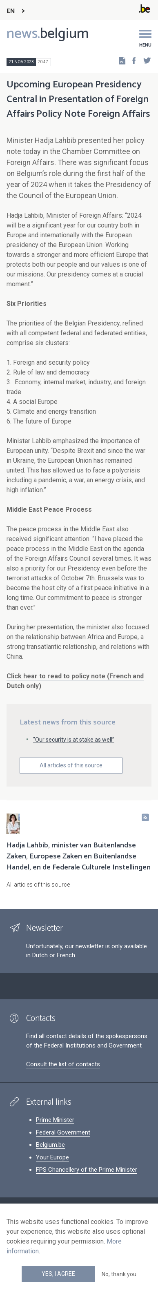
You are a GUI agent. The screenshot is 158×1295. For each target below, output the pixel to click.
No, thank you (119, 1274)
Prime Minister (55, 1119)
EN (11, 11)
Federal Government (63, 1132)
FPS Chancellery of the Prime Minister (86, 1169)
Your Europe (52, 1157)
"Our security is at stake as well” (73, 739)
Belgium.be (50, 1144)
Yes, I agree (58, 1273)
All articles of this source (71, 765)
